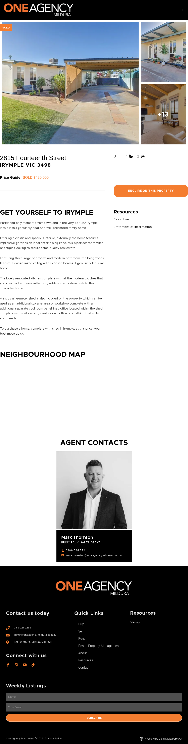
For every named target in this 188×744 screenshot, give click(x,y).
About (82, 653)
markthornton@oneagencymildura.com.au (95, 555)
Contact (83, 668)
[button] (182, 10)
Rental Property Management (99, 646)
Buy (81, 624)
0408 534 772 (75, 550)
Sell (80, 631)
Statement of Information (133, 227)
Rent (81, 639)
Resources (85, 660)
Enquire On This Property (151, 191)
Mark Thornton (77, 537)
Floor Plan (122, 219)
